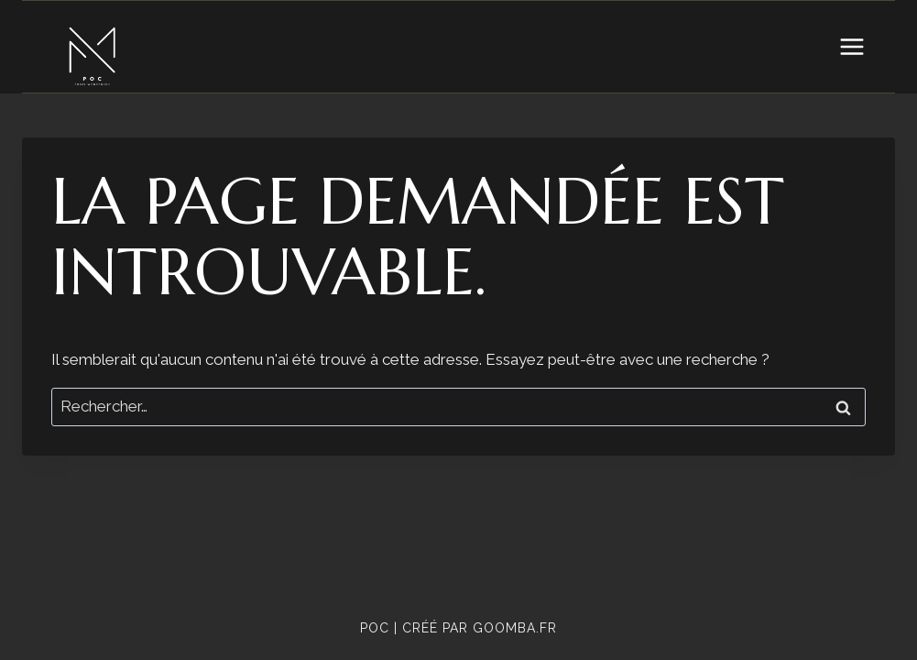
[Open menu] (851, 46)
